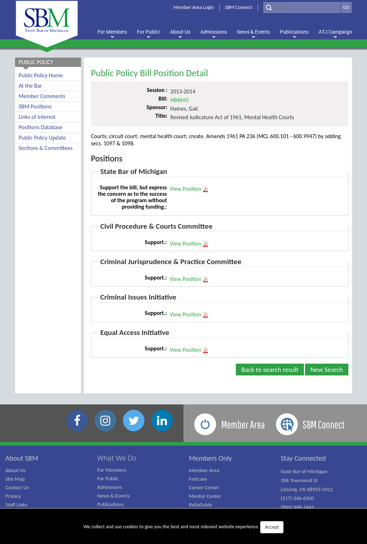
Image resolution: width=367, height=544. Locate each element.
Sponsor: (157, 107)
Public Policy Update (42, 137)
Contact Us (17, 487)
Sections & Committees (46, 148)
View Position (189, 189)
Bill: (162, 98)
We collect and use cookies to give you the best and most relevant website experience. (183, 527)
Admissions (109, 487)
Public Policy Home (41, 75)
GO (346, 7)
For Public (108, 478)
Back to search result (270, 369)
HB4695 (179, 100)
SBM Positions (35, 106)
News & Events (113, 495)
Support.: (156, 242)
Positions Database (40, 127)
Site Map (15, 479)
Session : (157, 90)
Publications (110, 504)
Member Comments (42, 96)
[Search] (301, 7)
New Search (326, 369)
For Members (112, 470)
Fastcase (198, 479)
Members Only (210, 458)
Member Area (204, 470)
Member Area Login (193, 7)
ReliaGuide (201, 504)
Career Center (204, 487)
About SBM (21, 458)
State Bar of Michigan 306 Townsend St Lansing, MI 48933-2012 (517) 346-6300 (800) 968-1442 (307, 489)
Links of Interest (37, 116)
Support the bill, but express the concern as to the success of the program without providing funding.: (132, 197)
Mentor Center (205, 496)
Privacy (13, 496)
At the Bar (30, 85)
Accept (272, 527)
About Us (15, 470)
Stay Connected (303, 458)
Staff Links (16, 504)
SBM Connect (238, 7)
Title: (161, 115)
